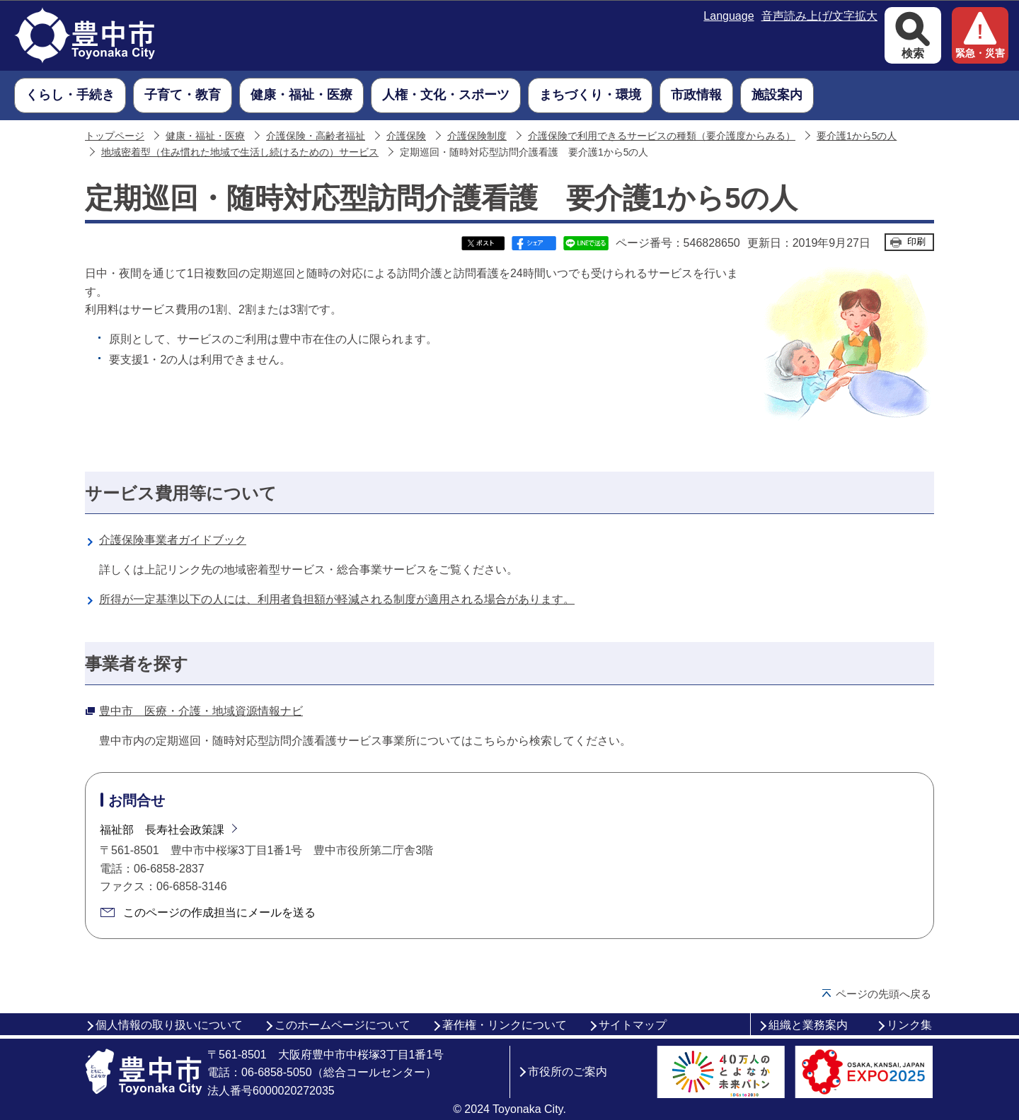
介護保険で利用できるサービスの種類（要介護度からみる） (661, 136)
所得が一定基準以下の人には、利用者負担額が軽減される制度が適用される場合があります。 (337, 599)
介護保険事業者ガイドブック (172, 540)
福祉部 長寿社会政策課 (162, 830)
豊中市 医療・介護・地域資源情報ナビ (201, 711)
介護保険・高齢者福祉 (315, 136)
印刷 (916, 241)
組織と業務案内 (808, 1025)
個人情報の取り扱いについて (169, 1025)
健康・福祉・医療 (205, 136)
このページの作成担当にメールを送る (219, 912)
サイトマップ (633, 1025)
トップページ (114, 136)
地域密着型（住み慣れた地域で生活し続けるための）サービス (240, 152)
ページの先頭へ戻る (883, 994)
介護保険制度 (477, 136)
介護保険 (406, 136)
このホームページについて (342, 1025)
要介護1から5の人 (857, 136)
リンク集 (909, 1025)
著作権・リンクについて (504, 1025)
